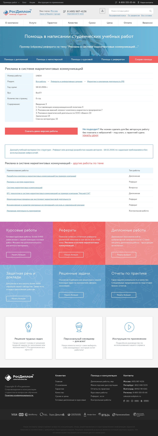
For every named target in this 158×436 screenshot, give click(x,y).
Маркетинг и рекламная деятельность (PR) (110, 81)
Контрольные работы (101, 397)
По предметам (134, 15)
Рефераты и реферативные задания (68, 81)
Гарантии (52, 23)
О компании (11, 23)
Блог (24, 2)
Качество (73, 23)
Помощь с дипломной (16, 59)
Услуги (32, 23)
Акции (32, 2)
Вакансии (148, 23)
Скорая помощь (143, 59)
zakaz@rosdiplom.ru (132, 394)
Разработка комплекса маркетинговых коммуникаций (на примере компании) (44, 173)
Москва (54, 11)
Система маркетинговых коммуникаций (26, 185)
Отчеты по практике (100, 386)
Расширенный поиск (117, 15)
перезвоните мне (75, 14)
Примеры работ (10, 2)
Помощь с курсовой (82, 59)
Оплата (128, 23)
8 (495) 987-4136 (77, 11)
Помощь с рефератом (113, 59)
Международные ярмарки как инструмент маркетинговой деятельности (42, 197)
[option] (28, 335)
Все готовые (146, 15)
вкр (112, 379)
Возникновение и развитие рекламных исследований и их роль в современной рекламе (49, 202)
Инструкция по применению (50, 2)
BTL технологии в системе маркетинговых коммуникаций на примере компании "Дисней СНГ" (52, 191)
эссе (102, 394)
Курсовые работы (99, 390)
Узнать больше (18, 252)
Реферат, (95, 394)
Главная (58, 379)
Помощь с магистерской (49, 59)
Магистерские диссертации (104, 383)
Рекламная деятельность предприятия (25, 208)
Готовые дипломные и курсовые (70, 397)
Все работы (41, 81)
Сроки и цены (62, 394)
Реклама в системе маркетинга (21, 179)
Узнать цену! (115, 132)
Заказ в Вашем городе (50, 14)
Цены (110, 23)
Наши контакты (146, 2)
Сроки (92, 23)
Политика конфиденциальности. (20, 393)
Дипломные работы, (100, 379)
